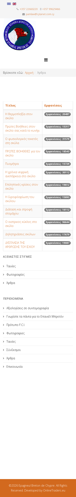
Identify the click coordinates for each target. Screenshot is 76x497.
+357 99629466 (51, 9)
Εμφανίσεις (53, 105)
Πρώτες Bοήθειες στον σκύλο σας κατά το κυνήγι (22, 128)
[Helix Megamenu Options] (46, 60)
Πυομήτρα (12, 164)
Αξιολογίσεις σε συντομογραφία (27, 308)
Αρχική (29, 73)
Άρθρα (10, 283)
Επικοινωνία (14, 366)
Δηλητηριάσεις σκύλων (20, 234)
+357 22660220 (28, 9)
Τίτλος (10, 105)
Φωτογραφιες (15, 333)
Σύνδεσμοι (13, 350)
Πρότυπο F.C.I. (15, 325)
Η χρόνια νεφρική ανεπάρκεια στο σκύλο (20, 174)
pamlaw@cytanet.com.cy (40, 14)
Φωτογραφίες (15, 274)
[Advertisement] (38, 419)
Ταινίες (11, 266)
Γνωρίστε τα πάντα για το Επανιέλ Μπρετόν (34, 316)
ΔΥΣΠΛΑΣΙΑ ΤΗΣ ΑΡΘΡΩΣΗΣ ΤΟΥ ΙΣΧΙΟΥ (20, 245)
